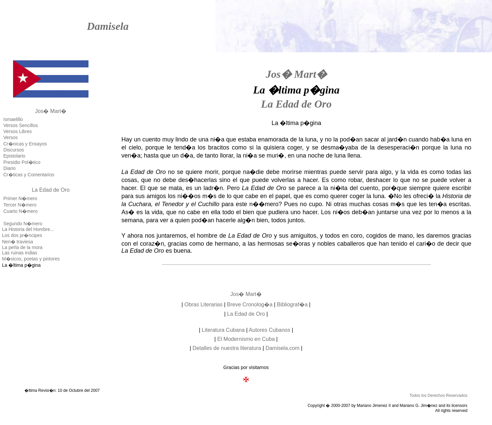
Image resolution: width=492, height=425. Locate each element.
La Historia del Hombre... (28, 229)
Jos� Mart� (50, 111)
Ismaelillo (13, 119)
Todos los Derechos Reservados (439, 395)
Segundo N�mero (22, 223)
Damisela (107, 26)
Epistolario (14, 156)
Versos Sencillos (20, 125)
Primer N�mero (20, 198)
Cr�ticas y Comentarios (28, 174)
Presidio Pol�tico (22, 162)
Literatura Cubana (223, 330)
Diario (9, 168)
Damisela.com (282, 348)
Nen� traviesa (17, 241)
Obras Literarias (203, 304)
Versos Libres (17, 131)
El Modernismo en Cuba (246, 339)
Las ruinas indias (19, 252)
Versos (10, 137)
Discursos (13, 150)
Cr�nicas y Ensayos (25, 143)
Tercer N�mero (20, 204)
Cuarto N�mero (20, 211)
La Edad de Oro (51, 190)
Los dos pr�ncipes (22, 235)
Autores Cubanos (269, 330)
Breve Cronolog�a (249, 304)
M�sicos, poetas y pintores (31, 258)
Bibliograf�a (292, 304)
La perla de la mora (22, 247)
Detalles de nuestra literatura (227, 348)
